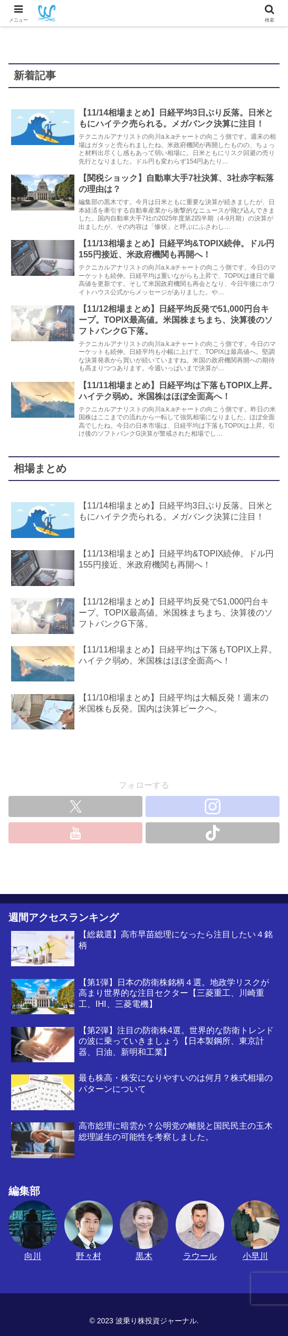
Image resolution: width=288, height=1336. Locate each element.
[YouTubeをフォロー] (75, 832)
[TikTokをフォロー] (213, 832)
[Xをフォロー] (75, 806)
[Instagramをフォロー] (213, 806)
